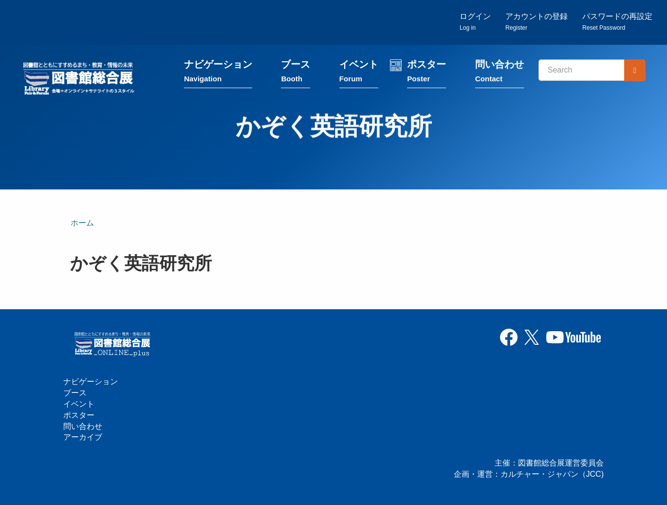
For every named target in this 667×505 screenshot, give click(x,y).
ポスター (427, 74)
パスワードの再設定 (617, 22)
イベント (359, 74)
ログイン (475, 22)
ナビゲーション (219, 74)
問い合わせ (500, 74)
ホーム (82, 223)
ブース (297, 74)
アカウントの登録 (536, 22)
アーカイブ (82, 437)
